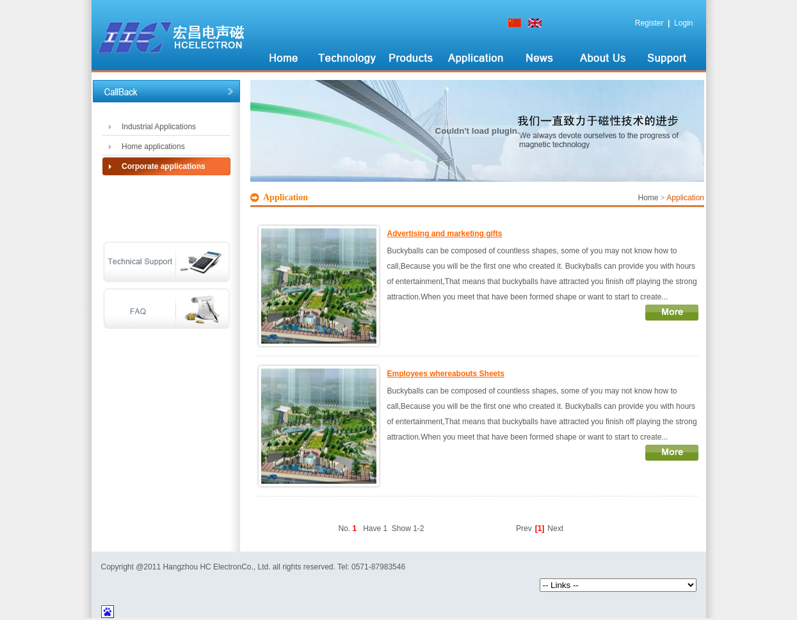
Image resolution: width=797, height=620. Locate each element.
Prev (524, 528)
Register (649, 23)
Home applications (153, 146)
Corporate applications (163, 166)
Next (555, 528)
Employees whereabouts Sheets (445, 373)
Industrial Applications (159, 126)
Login (683, 23)
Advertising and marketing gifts (445, 233)
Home (648, 197)
